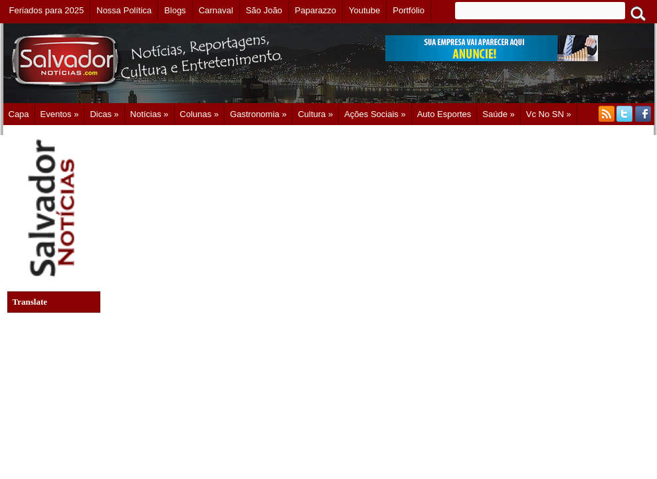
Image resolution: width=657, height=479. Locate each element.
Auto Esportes (444, 114)
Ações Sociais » (375, 114)
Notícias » (149, 114)
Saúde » (498, 114)
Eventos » (60, 114)
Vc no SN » (548, 114)
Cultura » (315, 114)
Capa (19, 114)
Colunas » (199, 114)
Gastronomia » (258, 114)
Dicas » (104, 114)
